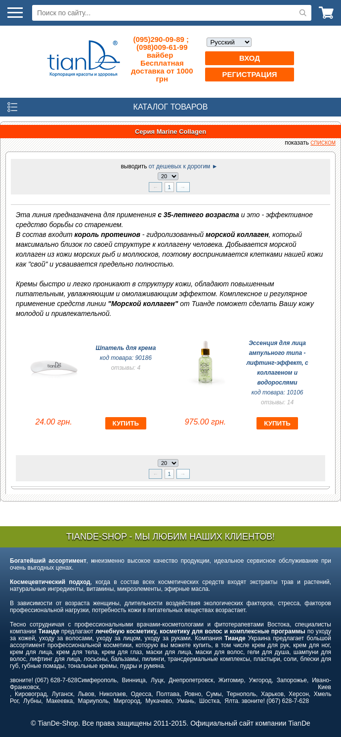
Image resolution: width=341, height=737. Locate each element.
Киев (324, 687)
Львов (86, 694)
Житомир (231, 680)
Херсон (299, 694)
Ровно (192, 694)
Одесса (141, 694)
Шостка (209, 701)
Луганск (62, 694)
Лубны (32, 701)
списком (323, 143)
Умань (185, 701)
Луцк (157, 680)
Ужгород (260, 680)
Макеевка (59, 701)
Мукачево (158, 701)
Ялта (231, 701)
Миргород (127, 701)
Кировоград (31, 694)
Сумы (213, 694)
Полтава (167, 694)
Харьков (272, 694)
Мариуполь (93, 701)
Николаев (112, 694)
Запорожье (292, 680)
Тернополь (241, 694)
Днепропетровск (191, 680)
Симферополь (97, 680)
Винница (134, 680)
